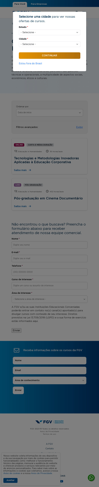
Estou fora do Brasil (30, 63)
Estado (23, 27)
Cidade (23, 39)
